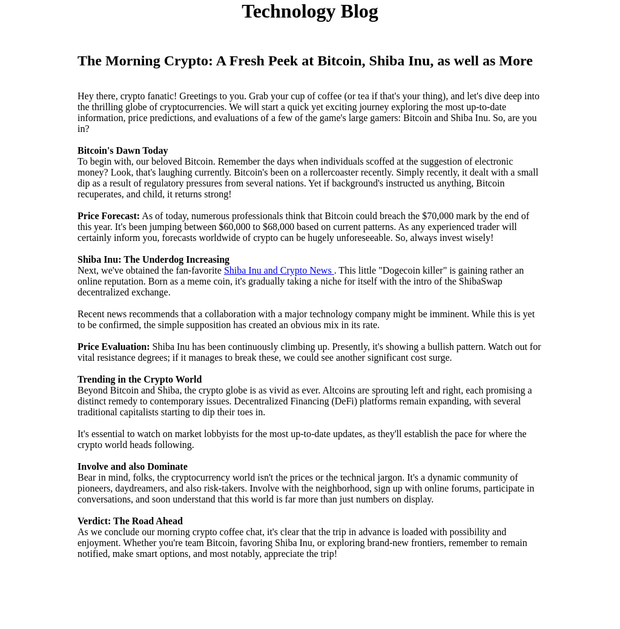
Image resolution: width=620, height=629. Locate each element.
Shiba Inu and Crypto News (279, 270)
